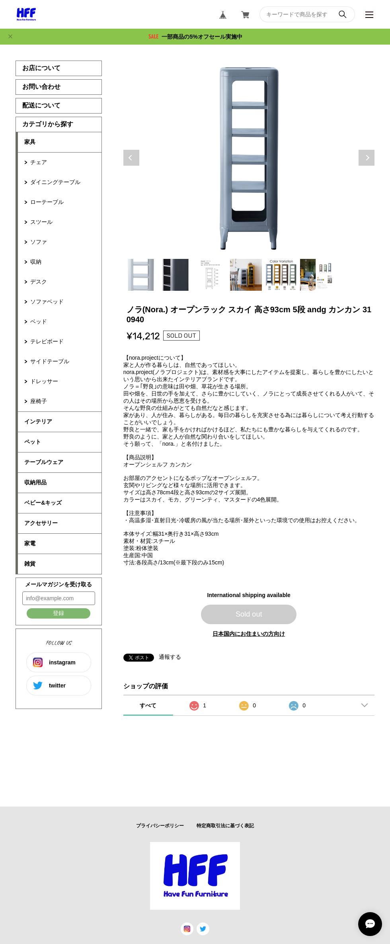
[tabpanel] (249, 158)
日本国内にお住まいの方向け (249, 634)
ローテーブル (47, 202)
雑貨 (29, 563)
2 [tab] (176, 275)
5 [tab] (281, 275)
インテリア (38, 421)
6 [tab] (316, 275)
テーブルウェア (43, 462)
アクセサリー (41, 523)
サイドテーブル (49, 361)
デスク (38, 281)
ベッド (38, 321)
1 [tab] (141, 275)
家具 (29, 142)
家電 (29, 543)
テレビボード (47, 341)
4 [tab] (246, 275)
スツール (41, 222)
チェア (38, 162)
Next (366, 158)
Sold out (249, 614)
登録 (58, 613)
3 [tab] (211, 275)
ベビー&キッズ (43, 502)
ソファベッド (47, 301)
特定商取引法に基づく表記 (225, 825)
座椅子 (38, 401)
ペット (32, 442)
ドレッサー (44, 381)
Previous (131, 158)
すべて (148, 705)
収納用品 (35, 482)
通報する (170, 657)
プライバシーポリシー (160, 825)
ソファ (38, 242)
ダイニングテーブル (55, 182)
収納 (35, 262)
